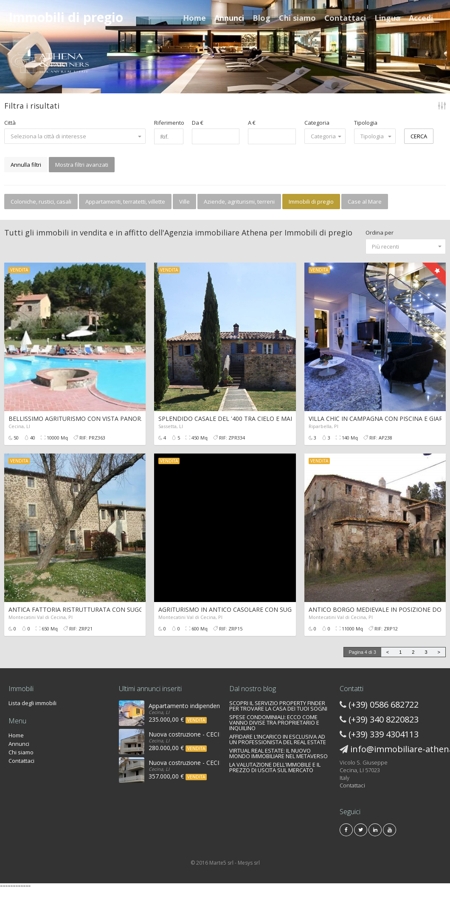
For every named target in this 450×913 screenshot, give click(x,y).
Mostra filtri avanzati (81, 164)
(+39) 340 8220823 (384, 719)
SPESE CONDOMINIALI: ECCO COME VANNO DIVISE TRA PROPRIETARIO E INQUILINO (274, 722)
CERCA (419, 136)
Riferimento (168, 122)
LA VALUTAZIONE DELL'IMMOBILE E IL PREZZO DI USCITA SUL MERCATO (275, 767)
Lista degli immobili (32, 703)
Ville (184, 201)
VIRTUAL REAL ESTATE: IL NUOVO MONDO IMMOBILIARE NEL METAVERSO (278, 753)
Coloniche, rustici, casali (41, 201)
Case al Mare (365, 201)
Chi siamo (297, 18)
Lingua (387, 18)
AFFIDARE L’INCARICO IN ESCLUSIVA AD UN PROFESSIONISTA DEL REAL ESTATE (277, 739)
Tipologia (365, 122)
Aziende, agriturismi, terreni (239, 201)
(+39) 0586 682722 (384, 704)
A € (252, 122)
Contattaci (345, 18)
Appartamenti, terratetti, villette (125, 201)
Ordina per (380, 232)
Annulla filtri (26, 164)
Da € (197, 122)
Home (194, 18)
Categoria (316, 122)
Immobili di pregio (311, 201)
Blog (261, 18)
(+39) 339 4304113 (384, 734)
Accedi (421, 18)
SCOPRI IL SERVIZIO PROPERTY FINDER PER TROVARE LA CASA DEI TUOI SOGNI (278, 705)
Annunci (229, 18)
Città (10, 122)
